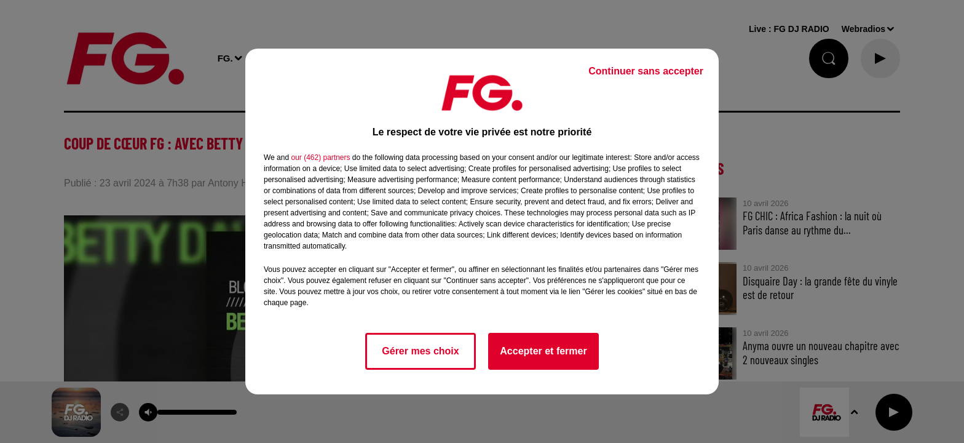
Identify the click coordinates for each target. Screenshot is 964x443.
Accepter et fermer (543, 351)
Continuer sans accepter (645, 71)
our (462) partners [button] (320, 157)
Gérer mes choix (420, 351)
